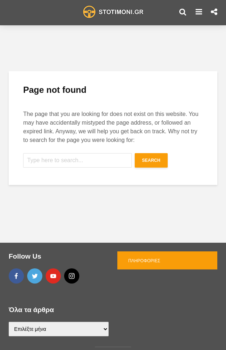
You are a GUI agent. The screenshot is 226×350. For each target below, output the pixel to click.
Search (151, 160)
